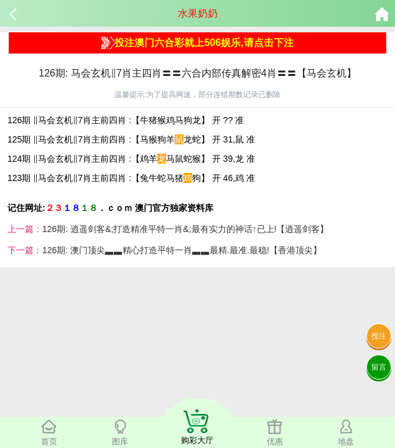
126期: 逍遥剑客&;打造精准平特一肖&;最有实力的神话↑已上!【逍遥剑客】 (185, 229)
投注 (378, 336)
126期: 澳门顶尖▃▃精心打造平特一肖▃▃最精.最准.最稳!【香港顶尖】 (182, 250)
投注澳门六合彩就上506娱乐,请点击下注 (197, 43)
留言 (378, 367)
